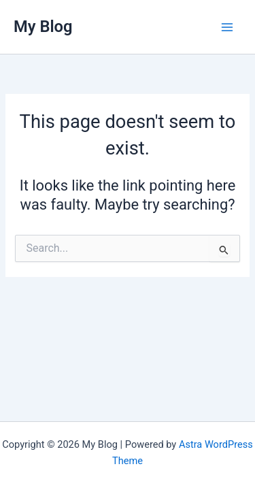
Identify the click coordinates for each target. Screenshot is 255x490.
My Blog (43, 26)
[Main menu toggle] (227, 27)
